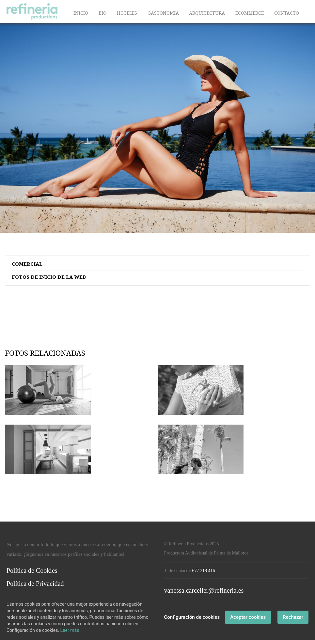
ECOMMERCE (249, 13)
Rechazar (293, 617)
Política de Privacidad (35, 583)
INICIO (80, 13)
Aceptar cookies (248, 617)
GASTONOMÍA (163, 13)
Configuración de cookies (192, 617)
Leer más (69, 630)
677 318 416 (203, 570)
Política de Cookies (32, 570)
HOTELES (127, 13)
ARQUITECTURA (207, 13)
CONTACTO (286, 13)
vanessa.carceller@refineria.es (204, 590)
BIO (102, 13)
